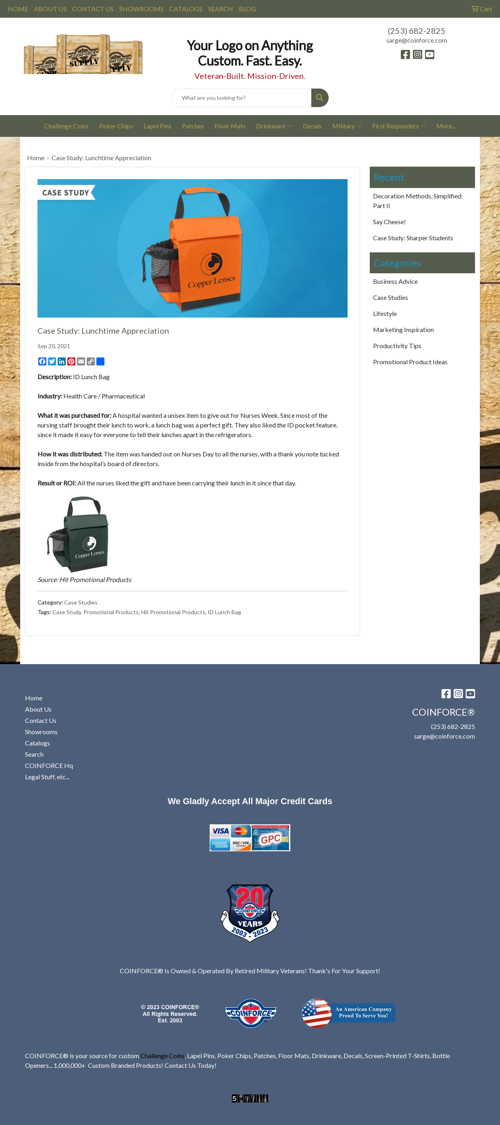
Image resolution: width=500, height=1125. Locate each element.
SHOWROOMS (141, 8)
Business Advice (395, 281)
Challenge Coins (66, 126)
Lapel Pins (157, 126)
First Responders (399, 126)
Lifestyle (385, 313)
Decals (312, 126)
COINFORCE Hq (49, 765)
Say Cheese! (389, 221)
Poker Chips (116, 126)
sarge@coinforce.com (416, 40)
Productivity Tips (397, 345)
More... (446, 126)
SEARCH (220, 8)
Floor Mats (230, 126)
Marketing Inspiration (403, 329)
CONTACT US (93, 8)
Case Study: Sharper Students (413, 238)
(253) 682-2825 (417, 30)
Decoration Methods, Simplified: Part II (418, 200)
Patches (193, 126)
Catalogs (37, 743)
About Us (38, 709)
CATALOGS (185, 8)
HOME (18, 8)
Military (347, 126)
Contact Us (40, 720)
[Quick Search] (241, 98)
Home (35, 157)
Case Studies (81, 602)
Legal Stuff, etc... (47, 776)
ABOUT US (50, 8)
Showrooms (41, 731)
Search (34, 754)
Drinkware (274, 126)
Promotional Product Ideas (410, 361)
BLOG (247, 8)
